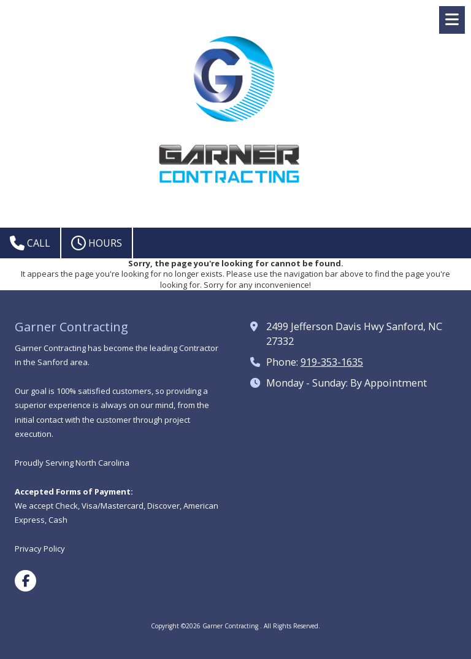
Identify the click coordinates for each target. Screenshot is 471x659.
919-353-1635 (332, 362)
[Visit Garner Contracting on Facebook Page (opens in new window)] (25, 581)
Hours (96, 243)
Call (30, 243)
